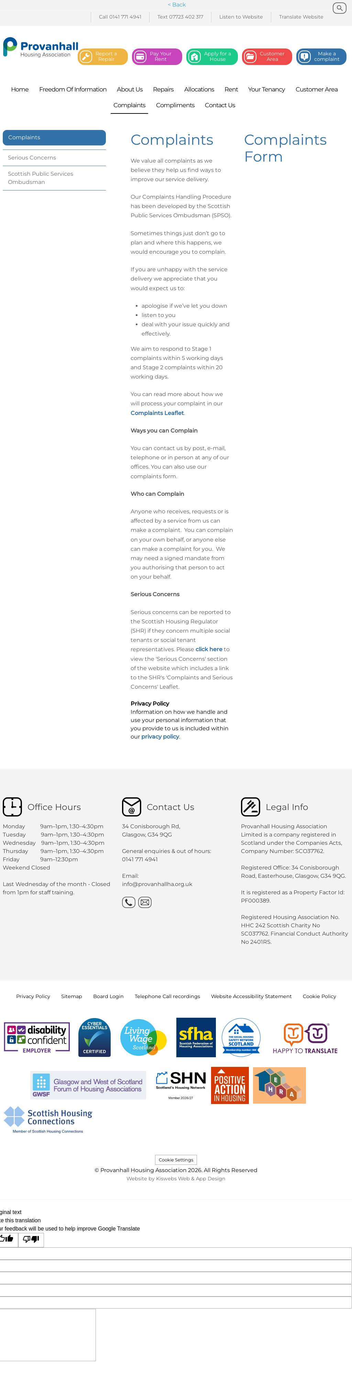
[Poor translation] (31, 1240)
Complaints (24, 137)
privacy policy (160, 736)
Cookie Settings (176, 1159)
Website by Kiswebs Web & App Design (176, 1179)
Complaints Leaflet (157, 413)
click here (210, 649)
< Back (177, 4)
